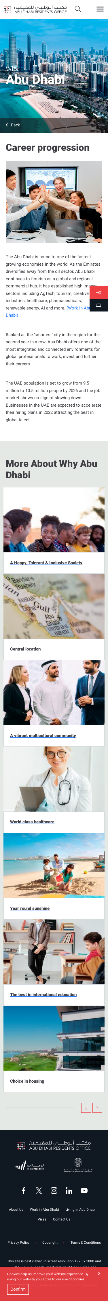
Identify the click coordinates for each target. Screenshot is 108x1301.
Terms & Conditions (86, 1243)
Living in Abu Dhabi (80, 1209)
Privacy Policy (18, 1243)
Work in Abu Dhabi (44, 1209)
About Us (16, 1209)
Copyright (50, 1243)
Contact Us (61, 1219)
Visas (42, 1219)
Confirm (18, 1289)
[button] (54, 125)
